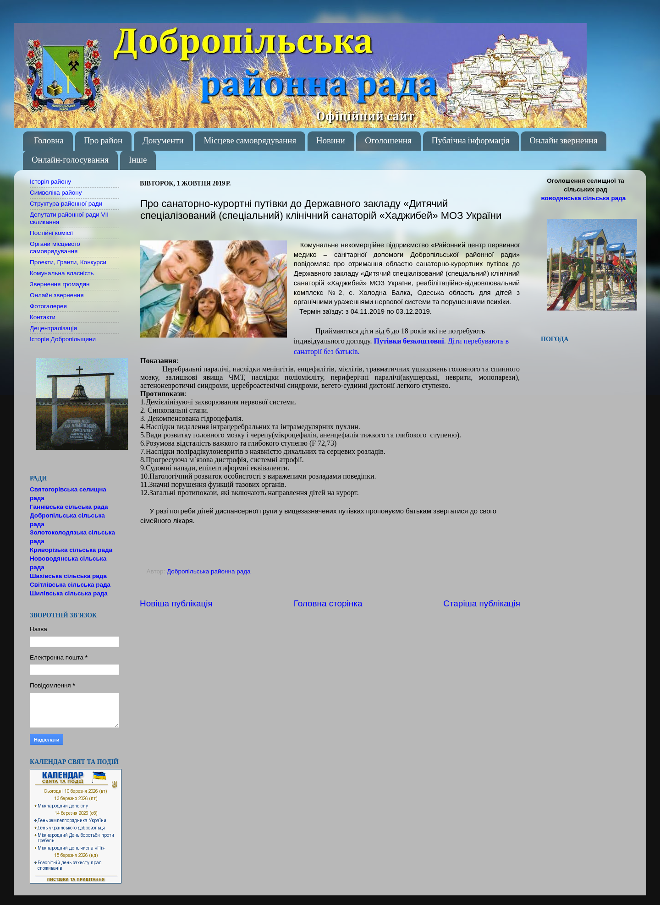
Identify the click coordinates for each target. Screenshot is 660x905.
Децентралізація (53, 328)
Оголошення (388, 140)
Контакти (42, 317)
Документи (163, 140)
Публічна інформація (471, 140)
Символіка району (56, 192)
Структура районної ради (66, 203)
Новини (330, 140)
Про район (103, 140)
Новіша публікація (176, 603)
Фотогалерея (48, 306)
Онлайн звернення (563, 140)
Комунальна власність (62, 273)
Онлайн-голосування (70, 160)
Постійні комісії (51, 232)
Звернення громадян (60, 284)
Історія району (50, 181)
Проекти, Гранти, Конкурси (68, 262)
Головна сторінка (328, 603)
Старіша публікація (481, 603)
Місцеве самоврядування (250, 140)
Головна (49, 140)
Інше (138, 160)
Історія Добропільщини (63, 339)
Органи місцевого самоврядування (55, 247)
